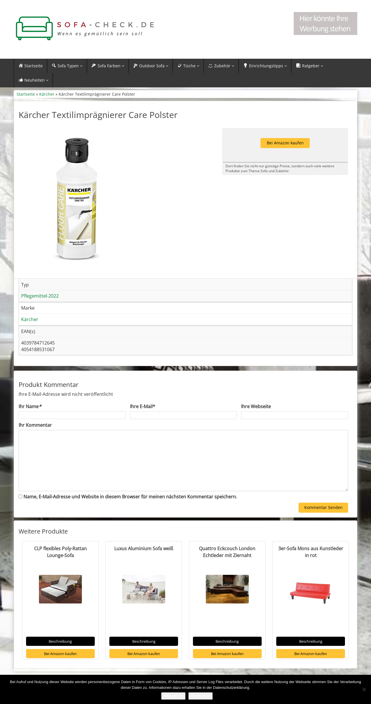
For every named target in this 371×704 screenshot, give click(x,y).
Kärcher (46, 94)
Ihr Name (30, 406)
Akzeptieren (173, 696)
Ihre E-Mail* (142, 406)
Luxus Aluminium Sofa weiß (143, 548)
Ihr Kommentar (35, 425)
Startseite (26, 94)
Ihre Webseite (256, 406)
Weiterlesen (200, 696)
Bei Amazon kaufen (60, 653)
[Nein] (364, 689)
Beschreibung (60, 641)
